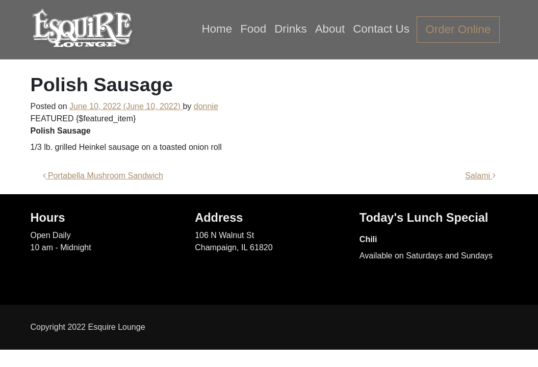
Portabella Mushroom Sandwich (103, 175)
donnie (206, 106)
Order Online (458, 29)
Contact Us (381, 28)
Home (216, 28)
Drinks (290, 28)
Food (253, 28)
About (330, 28)
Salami (480, 175)
